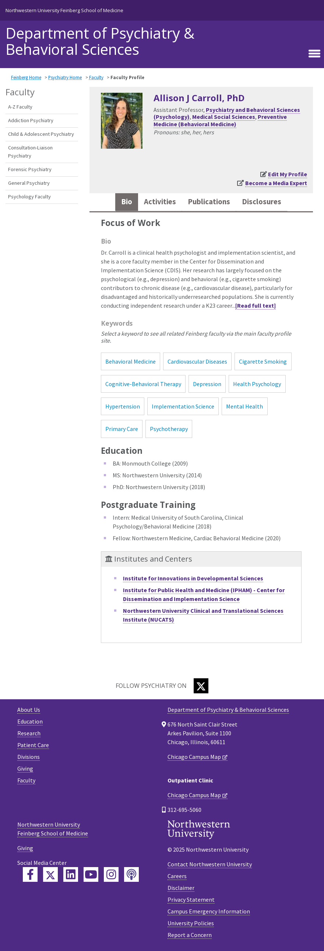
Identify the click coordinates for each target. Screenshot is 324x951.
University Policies (191, 923)
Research (28, 733)
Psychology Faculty (29, 196)
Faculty (96, 77)
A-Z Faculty (20, 106)
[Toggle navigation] (314, 53)
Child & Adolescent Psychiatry (41, 134)
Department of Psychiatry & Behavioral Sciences (100, 41)
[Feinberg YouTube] (91, 874)
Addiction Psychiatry (30, 120)
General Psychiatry (29, 183)
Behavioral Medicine (130, 361)
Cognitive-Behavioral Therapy (143, 384)
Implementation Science (183, 406)
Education (30, 721)
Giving (25, 768)
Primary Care (121, 428)
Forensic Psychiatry (30, 169)
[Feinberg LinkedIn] (70, 874)
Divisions (28, 756)
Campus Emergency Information (209, 911)
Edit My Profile (287, 174)
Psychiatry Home (65, 77)
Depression (207, 384)
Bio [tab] (126, 201)
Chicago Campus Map (194, 756)
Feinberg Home (26, 77)
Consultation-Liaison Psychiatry (30, 151)
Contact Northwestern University (210, 864)
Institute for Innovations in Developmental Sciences (193, 578)
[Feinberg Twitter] (50, 874)
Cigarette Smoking (263, 361)
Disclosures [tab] (261, 201)
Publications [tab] (209, 201)
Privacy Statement (191, 899)
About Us (28, 709)
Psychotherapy (169, 428)
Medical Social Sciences (223, 116)
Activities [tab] (160, 201)
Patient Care (33, 745)
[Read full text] (255, 305)
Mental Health (244, 406)
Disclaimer (181, 887)
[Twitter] (201, 685)
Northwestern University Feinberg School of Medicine (64, 10)
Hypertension (122, 406)
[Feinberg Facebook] (30, 874)
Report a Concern (190, 934)
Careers (177, 876)
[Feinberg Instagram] (111, 874)
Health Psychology (257, 384)
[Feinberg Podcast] (131, 874)
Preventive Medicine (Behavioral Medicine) (220, 120)
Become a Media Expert (276, 183)
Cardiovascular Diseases (197, 361)
